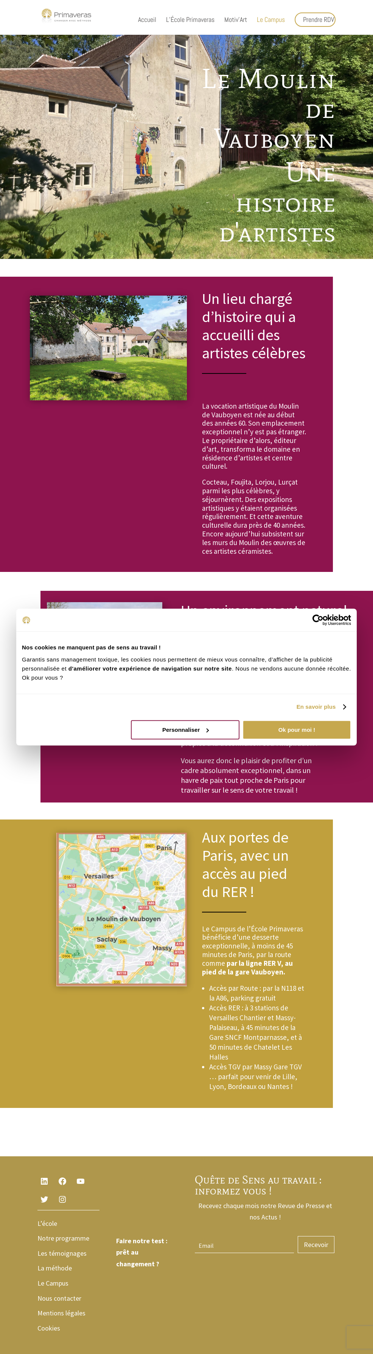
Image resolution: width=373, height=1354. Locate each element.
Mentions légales (61, 1313)
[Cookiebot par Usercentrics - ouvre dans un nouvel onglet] (318, 620)
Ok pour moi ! (296, 730)
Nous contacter (59, 1298)
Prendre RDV (318, 19)
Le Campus (271, 20)
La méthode (54, 1268)
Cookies (48, 1328)
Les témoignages (62, 1253)
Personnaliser (185, 730)
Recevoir (316, 1244)
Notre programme (63, 1238)
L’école (47, 1223)
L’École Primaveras (190, 20)
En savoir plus (316, 706)
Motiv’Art (235, 20)
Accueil (147, 20)
